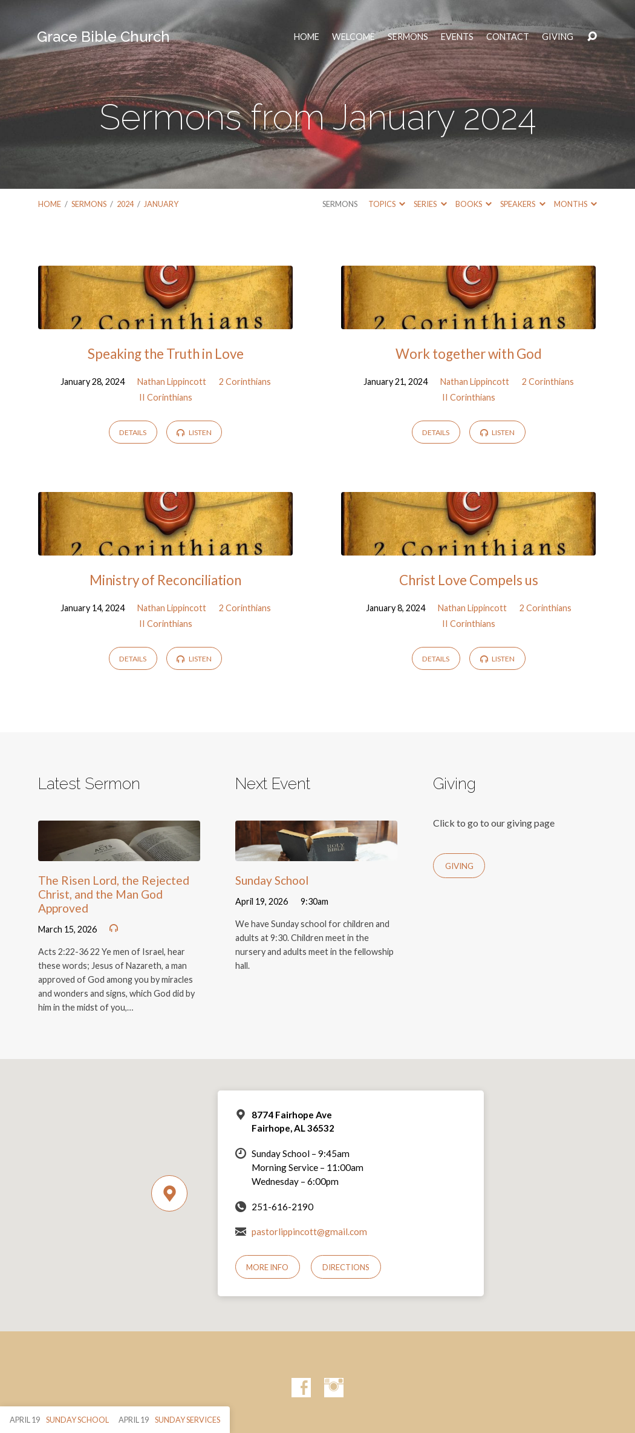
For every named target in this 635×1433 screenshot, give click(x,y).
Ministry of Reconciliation (165, 580)
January (161, 204)
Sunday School (271, 880)
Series (430, 204)
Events (457, 37)
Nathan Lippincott (171, 381)
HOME (306, 37)
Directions (346, 1267)
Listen (194, 432)
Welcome (353, 37)
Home (49, 204)
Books (473, 204)
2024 (125, 204)
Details (132, 432)
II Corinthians (165, 397)
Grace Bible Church (103, 36)
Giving (557, 37)
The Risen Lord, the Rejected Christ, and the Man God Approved (113, 894)
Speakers (522, 204)
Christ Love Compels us (468, 580)
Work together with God (469, 354)
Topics (386, 204)
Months (575, 204)
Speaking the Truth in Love (166, 354)
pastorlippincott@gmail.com (309, 1231)
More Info (267, 1267)
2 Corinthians (245, 381)
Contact (507, 37)
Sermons (408, 37)
